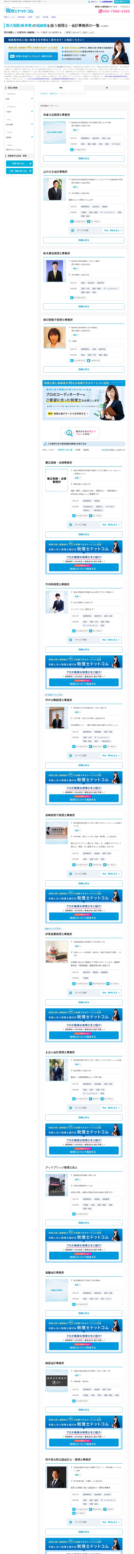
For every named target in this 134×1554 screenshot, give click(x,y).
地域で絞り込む (18, 164)
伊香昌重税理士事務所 (58, 934)
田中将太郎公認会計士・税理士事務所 (68, 1459)
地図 (74, 130)
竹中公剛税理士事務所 (58, 700)
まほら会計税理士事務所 (60, 1052)
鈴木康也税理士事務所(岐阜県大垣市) (63, 79)
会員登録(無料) (106, 2)
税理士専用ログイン (122, 2)
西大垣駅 (59, 67)
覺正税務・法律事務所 (58, 462)
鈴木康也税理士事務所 (56, 253)
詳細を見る (84, 158)
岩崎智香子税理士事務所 (60, 815)
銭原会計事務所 (54, 1363)
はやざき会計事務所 (55, 171)
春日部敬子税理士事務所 (58, 319)
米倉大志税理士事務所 (56, 114)
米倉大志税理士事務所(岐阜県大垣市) (116, 76)
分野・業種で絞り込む (18, 171)
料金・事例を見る (111, 230)
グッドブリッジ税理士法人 (61, 1167)
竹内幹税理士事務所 (57, 584)
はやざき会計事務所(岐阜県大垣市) (38, 79)
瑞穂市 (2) (53, 94)
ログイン (92, 2)
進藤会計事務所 (54, 1272)
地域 (60, 88)
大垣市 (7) (43, 94)
